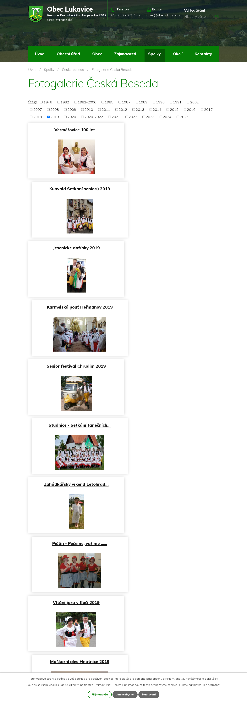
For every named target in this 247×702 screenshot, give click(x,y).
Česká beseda (73, 69)
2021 (116, 117)
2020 (72, 117)
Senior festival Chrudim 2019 (75, 247)
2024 (167, 117)
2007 (37, 109)
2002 (194, 102)
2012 (123, 109)
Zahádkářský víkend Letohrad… (75, 306)
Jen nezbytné (125, 694)
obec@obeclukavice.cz (52, 659)
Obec (97, 53)
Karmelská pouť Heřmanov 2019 (172, 188)
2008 (54, 109)
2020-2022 (94, 117)
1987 (126, 102)
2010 (89, 109)
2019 (54, 117)
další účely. (211, 678)
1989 (143, 102)
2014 (157, 109)
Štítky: (32, 102)
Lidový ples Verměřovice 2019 (75, 483)
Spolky (154, 53)
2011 (106, 109)
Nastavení (149, 694)
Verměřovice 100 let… (75, 129)
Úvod (40, 53)
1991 (177, 102)
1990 (160, 102)
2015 (174, 109)
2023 (150, 117)
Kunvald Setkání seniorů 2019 (172, 129)
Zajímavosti (125, 53)
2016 (191, 109)
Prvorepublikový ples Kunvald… (75, 542)
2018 (37, 117)
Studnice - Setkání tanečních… (172, 247)
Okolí (178, 53)
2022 (133, 117)
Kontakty (203, 53)
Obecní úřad (68, 53)
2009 (72, 109)
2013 (140, 109)
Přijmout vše (99, 694)
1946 (48, 102)
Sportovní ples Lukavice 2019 (172, 424)
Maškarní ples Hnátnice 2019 (172, 365)
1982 (65, 102)
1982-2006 (87, 102)
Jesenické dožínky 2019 (75, 188)
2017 (208, 109)
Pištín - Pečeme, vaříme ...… (172, 306)
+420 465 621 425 (49, 650)
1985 (109, 102)
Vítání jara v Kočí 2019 (75, 365)
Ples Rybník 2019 (172, 483)
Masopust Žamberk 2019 (75, 424)
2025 (184, 117)
